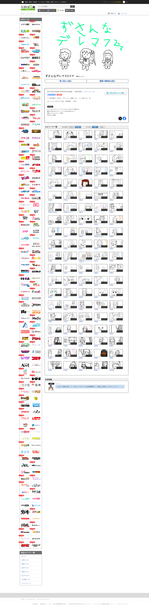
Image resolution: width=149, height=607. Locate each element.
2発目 (65, 139)
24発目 (96, 188)
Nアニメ (57, 2)
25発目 (111, 188)
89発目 (96, 346)
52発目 (65, 261)
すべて (24, 556)
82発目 (65, 333)
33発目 (81, 212)
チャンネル (41, 2)
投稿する (113, 13)
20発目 (111, 175)
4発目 (95, 139)
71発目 (50, 309)
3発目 (80, 139)
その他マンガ (26, 579)
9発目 (95, 151)
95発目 (111, 358)
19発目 (96, 175)
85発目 (111, 333)
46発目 (50, 248)
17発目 (65, 175)
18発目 (81, 175)
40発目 (111, 224)
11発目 (50, 163)
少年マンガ (25, 560)
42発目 (65, 236)
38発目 (81, 224)
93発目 (81, 358)
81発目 (50, 333)
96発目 (50, 370)
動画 (26, 2)
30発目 (111, 200)
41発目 (50, 236)
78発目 (81, 321)
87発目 (65, 346)
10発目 (111, 151)
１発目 (50, 139)
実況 (52, 2)
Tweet (120, 118)
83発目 (81, 333)
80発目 (111, 321)
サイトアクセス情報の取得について (103, 604)
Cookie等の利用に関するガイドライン (79, 604)
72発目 (65, 309)
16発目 (50, 175)
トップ (43, 10)
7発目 (65, 151)
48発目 (81, 248)
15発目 (111, 163)
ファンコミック (26, 583)
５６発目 (50, 273)
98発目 (81, 370)
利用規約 (42, 604)
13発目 (81, 163)
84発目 (96, 333)
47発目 (65, 248)
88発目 (81, 346)
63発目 (81, 285)
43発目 (81, 236)
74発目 (96, 309)
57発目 (65, 273)
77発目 (65, 321)
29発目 (96, 200)
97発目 (65, 370)
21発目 (50, 188)
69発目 (96, 297)
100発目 (111, 370)
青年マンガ (25, 564)
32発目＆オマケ (68, 212)
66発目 (50, 297)
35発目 (111, 212)
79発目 (96, 321)
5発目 (111, 139)
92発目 (65, 358)
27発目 (65, 200)
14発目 (96, 163)
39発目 (96, 224)
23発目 (81, 188)
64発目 (96, 285)
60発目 (111, 273)
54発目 (96, 261)
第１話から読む (66, 81)
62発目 (65, 285)
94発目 (96, 358)
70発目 (111, 297)
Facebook (124, 118)
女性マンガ (25, 572)
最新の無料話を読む (107, 81)
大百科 (48, 2)
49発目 (96, 248)
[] (89, 91)
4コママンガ (25, 575)
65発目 (111, 285)
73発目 (81, 309)
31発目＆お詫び (52, 212)
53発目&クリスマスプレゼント (85, 261)
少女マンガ (25, 568)
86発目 (50, 346)
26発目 (50, 200)
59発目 (96, 273)
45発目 (111, 236)
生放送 (35, 2)
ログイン (106, 2)
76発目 (50, 321)
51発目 (50, 261)
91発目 (50, 358)
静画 (30, 2)
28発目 (81, 200)
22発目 (65, 188)
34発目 (96, 212)
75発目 (111, 309)
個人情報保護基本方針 (59, 604)
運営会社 (35, 604)
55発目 (111, 261)
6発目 (50, 151)
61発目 (50, 285)
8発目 (80, 151)
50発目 (111, 248)
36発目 (50, 224)
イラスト (52, 10)
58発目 (81, 273)
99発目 (96, 370)
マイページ (124, 13)
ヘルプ (49, 604)
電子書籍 (70, 10)
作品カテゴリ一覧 (28, 553)
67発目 (65, 297)
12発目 (65, 163)
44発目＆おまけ (98, 236)
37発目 (65, 224)
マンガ (61, 10)
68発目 (81, 297)
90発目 (111, 346)
